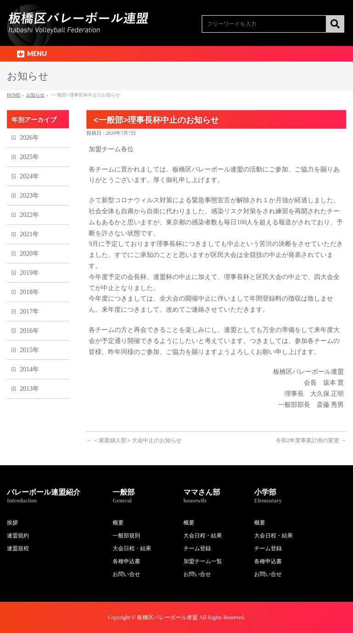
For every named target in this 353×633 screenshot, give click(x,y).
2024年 (29, 176)
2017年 (29, 311)
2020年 (29, 253)
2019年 (29, 272)
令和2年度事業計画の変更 (311, 440)
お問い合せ (126, 574)
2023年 (29, 195)
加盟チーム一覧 (202, 561)
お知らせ (35, 94)
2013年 (29, 388)
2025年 (29, 157)
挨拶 (12, 522)
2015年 (29, 350)
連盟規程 (18, 548)
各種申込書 (126, 561)
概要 (118, 522)
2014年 (29, 369)
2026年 (29, 137)
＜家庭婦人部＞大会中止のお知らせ (134, 440)
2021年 (29, 234)
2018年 (29, 292)
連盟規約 (18, 535)
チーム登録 (197, 548)
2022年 (29, 214)
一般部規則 (126, 535)
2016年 (29, 330)
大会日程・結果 (132, 548)
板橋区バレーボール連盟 (167, 617)
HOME (13, 94)
